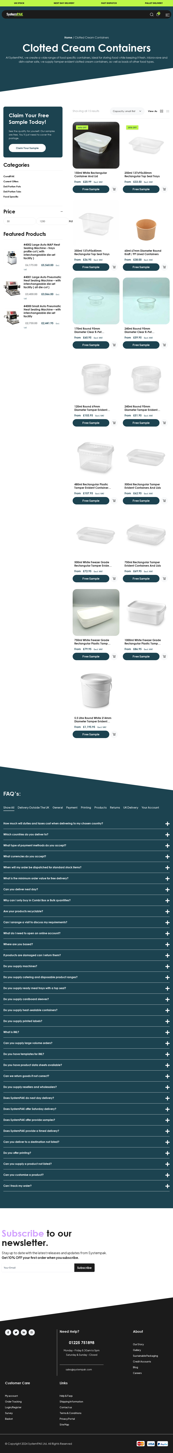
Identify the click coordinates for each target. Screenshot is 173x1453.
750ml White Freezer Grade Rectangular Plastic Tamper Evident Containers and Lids (92, 643)
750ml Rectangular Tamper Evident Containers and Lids (143, 564)
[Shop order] (127, 111)
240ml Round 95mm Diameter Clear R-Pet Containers (138, 332)
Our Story (138, 1344)
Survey (9, 1412)
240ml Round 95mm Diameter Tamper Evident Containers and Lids (141, 410)
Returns (115, 807)
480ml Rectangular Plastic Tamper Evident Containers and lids (91, 488)
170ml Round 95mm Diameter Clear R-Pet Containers (88, 332)
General (58, 807)
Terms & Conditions (70, 1412)
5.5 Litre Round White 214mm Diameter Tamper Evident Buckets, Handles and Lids (92, 721)
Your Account (150, 807)
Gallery (137, 1349)
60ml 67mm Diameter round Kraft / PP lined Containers (143, 252)
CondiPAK (9, 176)
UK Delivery (130, 807)
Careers (137, 1372)
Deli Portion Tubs (12, 191)
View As (152, 111)
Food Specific (10, 196)
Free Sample (91, 189)
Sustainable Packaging (145, 1355)
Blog (135, 1367)
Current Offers (10, 181)
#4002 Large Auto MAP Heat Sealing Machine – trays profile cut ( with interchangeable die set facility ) (42, 251)
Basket (9, 1418)
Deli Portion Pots (12, 186)
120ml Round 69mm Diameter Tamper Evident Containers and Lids (90, 410)
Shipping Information (71, 1401)
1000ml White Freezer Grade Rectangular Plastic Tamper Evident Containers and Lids (143, 643)
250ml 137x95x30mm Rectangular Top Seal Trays (142, 174)
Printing (86, 807)
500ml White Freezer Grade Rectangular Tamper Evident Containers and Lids (93, 566)
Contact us (66, 1407)
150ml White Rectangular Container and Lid (90, 174)
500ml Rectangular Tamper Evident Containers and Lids (143, 486)
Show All (8, 807)
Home (68, 37)
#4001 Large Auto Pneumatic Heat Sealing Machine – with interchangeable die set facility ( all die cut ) (42, 282)
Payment (72, 807)
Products (100, 807)
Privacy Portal (67, 1418)
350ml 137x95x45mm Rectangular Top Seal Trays (91, 252)
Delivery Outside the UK (33, 807)
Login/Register (13, 1407)
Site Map (64, 1424)
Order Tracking (13, 1401)
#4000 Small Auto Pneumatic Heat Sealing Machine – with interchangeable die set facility (42, 311)
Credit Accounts (142, 1361)
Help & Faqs (66, 1395)
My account (11, 1395)
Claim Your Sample (27, 148)
